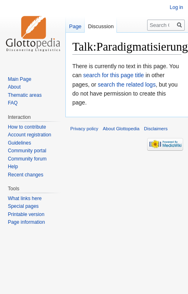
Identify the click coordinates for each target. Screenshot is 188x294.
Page (75, 26)
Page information (26, 222)
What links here (25, 198)
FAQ (13, 103)
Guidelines (19, 143)
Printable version (26, 214)
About (14, 87)
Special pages (23, 206)
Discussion (101, 26)
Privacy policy (84, 128)
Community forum (27, 159)
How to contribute (27, 127)
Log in (176, 7)
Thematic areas (25, 95)
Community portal (27, 151)
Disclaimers (156, 128)
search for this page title (113, 75)
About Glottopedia (121, 128)
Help (13, 166)
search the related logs (127, 84)
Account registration (29, 135)
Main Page (19, 79)
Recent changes (25, 175)
